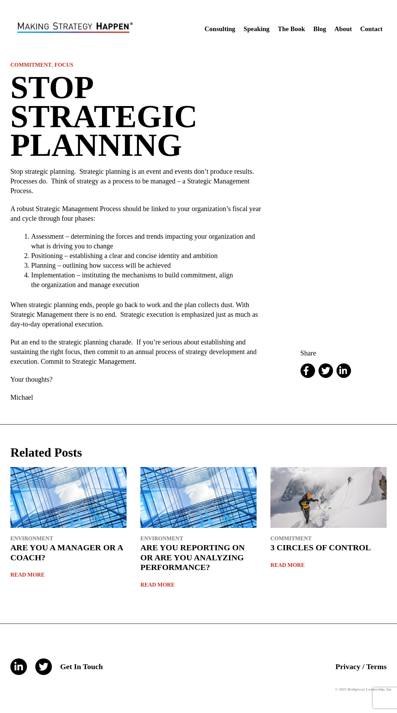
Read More (27, 575)
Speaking (256, 28)
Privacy (347, 666)
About (343, 28)
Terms (376, 666)
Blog (319, 28)
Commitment (31, 65)
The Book (291, 28)
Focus (64, 65)
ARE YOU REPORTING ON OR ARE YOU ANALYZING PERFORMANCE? (192, 557)
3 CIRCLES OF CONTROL (320, 547)
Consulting (220, 28)
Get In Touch (81, 666)
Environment (31, 538)
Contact (371, 28)
